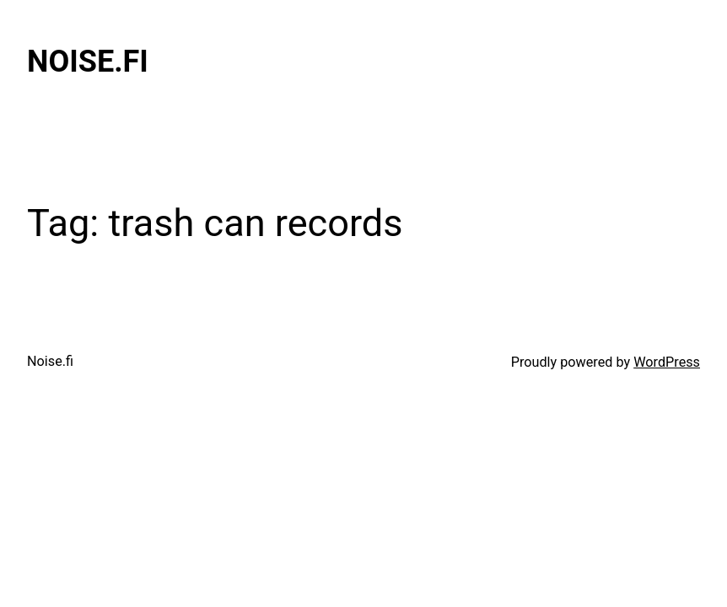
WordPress (666, 362)
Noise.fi (87, 61)
